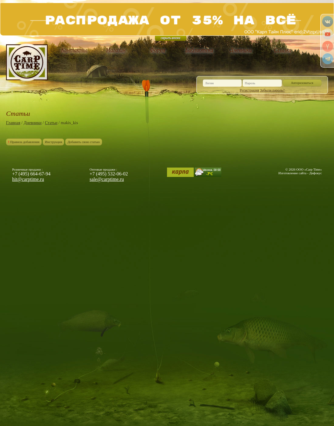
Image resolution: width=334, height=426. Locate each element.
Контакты (74, 50)
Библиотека (199, 50)
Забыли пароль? (272, 90)
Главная (13, 123)
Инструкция (53, 142)
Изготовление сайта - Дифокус (300, 173)
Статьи (51, 123)
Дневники (241, 50)
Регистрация (249, 90)
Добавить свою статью (83, 142)
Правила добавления (23, 142)
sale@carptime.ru (107, 179)
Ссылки (282, 50)
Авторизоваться (302, 83)
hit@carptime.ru (28, 179)
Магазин (116, 50)
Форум (157, 50)
